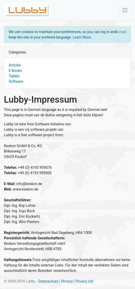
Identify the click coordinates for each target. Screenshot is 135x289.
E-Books (15, 71)
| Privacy (66, 281)
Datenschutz (48, 281)
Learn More (82, 37)
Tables (14, 76)
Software (16, 81)
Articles (15, 65)
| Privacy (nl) (83, 281)
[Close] (120, 31)
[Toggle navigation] (125, 10)
